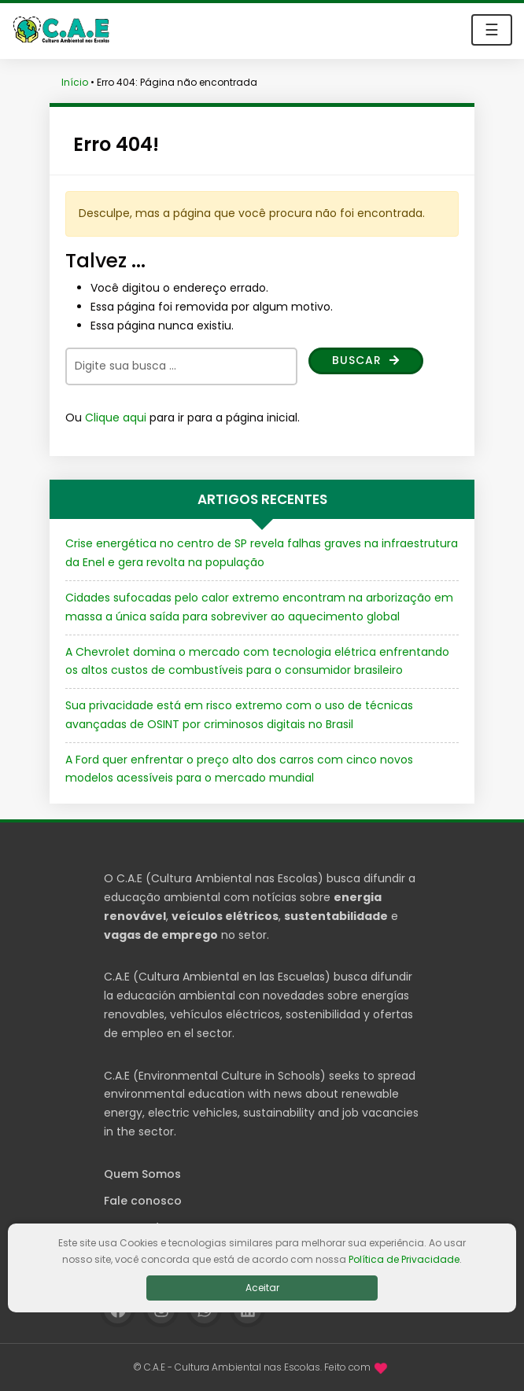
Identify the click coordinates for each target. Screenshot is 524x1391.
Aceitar (262, 1287)
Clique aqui (115, 417)
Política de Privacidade (404, 1259)
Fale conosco (143, 1201)
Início (74, 82)
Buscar (366, 360)
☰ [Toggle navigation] (492, 30)
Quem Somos (142, 1174)
